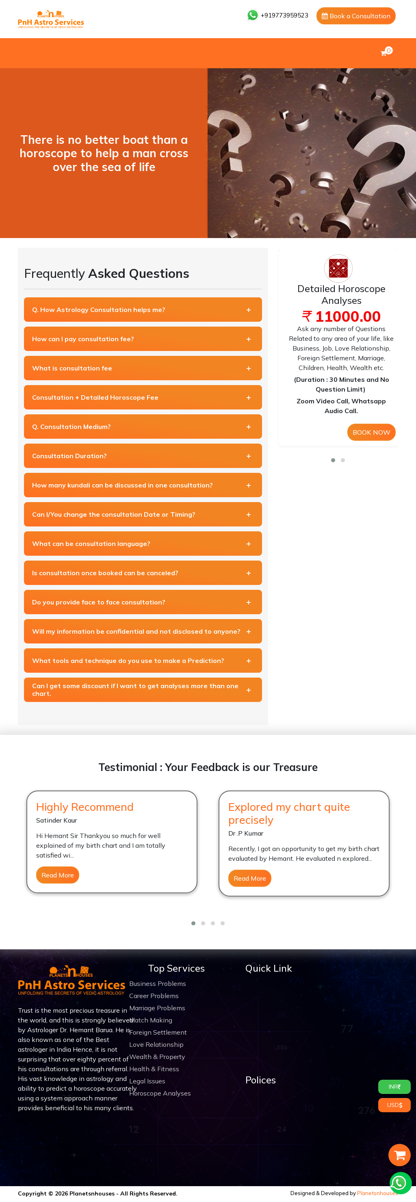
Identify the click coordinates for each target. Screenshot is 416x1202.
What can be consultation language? (91, 543)
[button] (333, 460)
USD (394, 1105)
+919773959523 (277, 15)
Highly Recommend (85, 807)
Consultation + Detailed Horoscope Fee (95, 397)
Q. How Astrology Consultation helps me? (98, 309)
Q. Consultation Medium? (71, 426)
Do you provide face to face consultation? (98, 602)
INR (395, 1086)
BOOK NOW (371, 432)
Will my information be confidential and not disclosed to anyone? (136, 631)
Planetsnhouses (377, 1193)
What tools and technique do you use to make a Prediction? (128, 660)
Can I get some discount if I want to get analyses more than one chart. (135, 689)
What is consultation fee (72, 368)
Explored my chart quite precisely (289, 813)
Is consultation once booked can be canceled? (105, 573)
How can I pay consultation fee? (83, 339)
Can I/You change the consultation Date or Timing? (113, 514)
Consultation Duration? (69, 456)
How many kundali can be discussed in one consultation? (122, 485)
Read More (57, 875)
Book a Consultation (356, 16)
